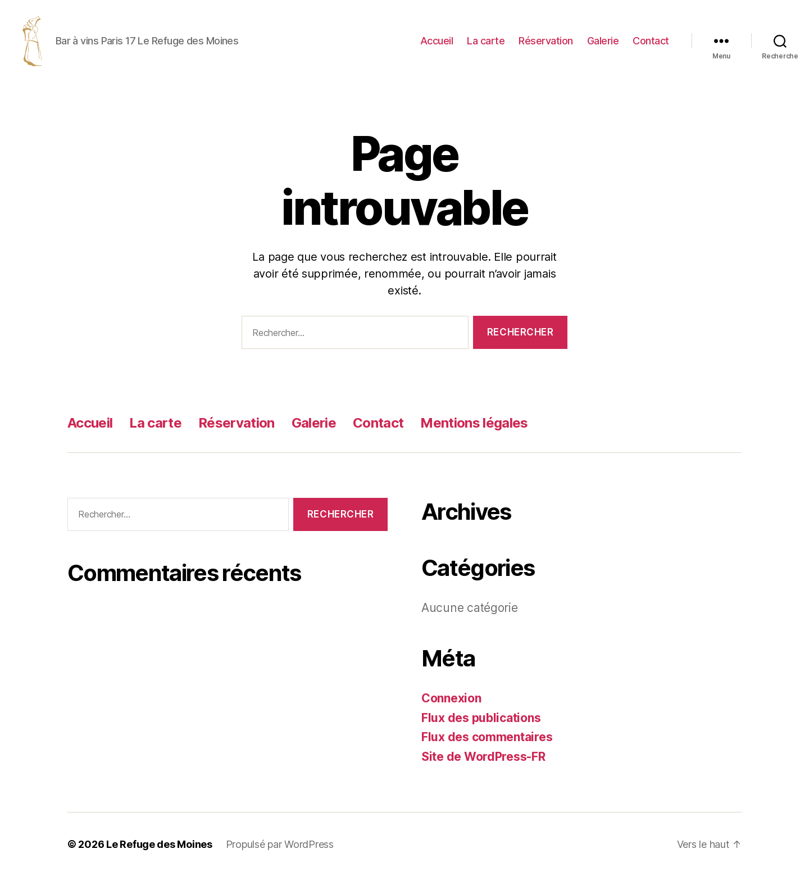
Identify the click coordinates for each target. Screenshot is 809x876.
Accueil (436, 41)
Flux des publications (480, 718)
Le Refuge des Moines (159, 844)
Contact (651, 41)
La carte (486, 41)
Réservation (546, 41)
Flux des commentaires (486, 737)
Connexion (451, 698)
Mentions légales (474, 423)
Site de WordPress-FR (483, 757)
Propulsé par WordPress (280, 844)
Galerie (603, 41)
